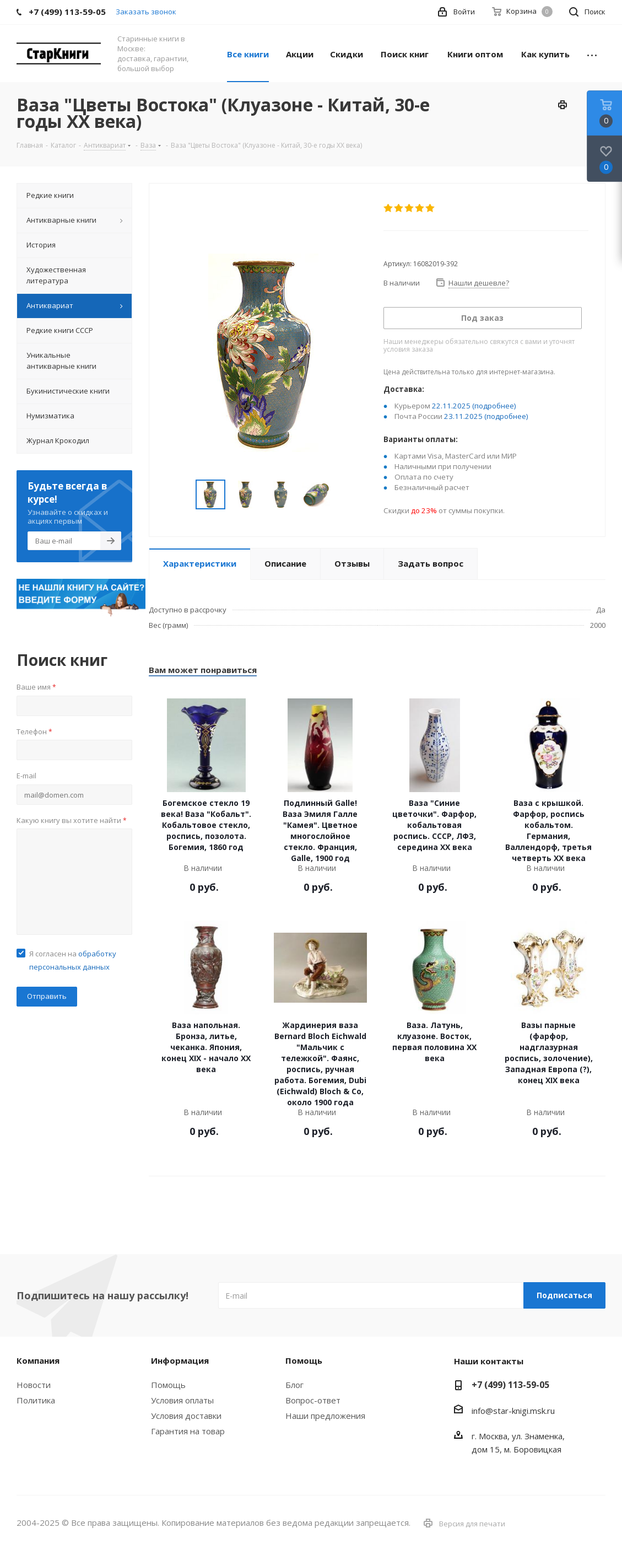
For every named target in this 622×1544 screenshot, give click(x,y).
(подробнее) (494, 406)
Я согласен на (72, 960)
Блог (294, 1384)
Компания (38, 1360)
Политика (36, 1400)
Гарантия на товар (188, 1431)
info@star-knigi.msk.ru (513, 1410)
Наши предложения (325, 1415)
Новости (34, 1384)
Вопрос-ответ (312, 1400)
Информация (180, 1360)
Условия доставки (186, 1415)
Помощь (168, 1384)
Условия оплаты (182, 1400)
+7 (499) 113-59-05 (510, 1385)
